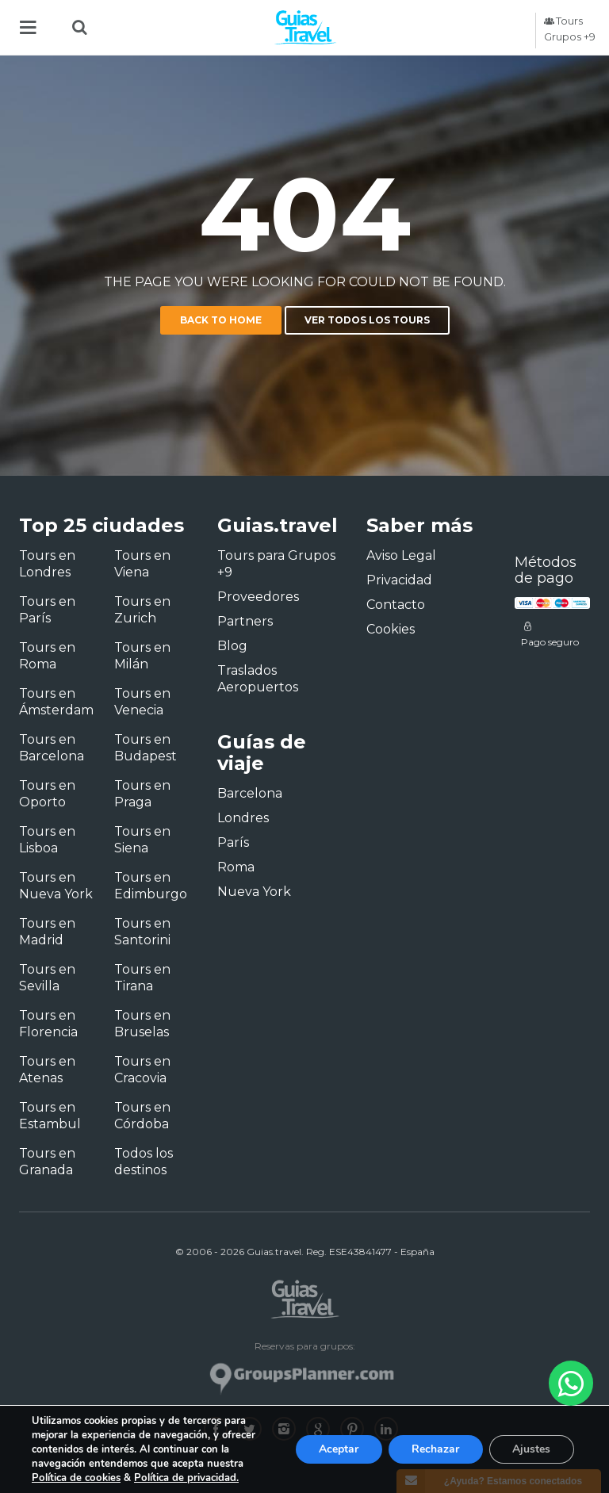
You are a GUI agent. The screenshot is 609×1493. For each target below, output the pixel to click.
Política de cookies (75, 1478)
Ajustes (531, 1449)
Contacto (395, 604)
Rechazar (434, 1449)
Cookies (390, 629)
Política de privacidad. (184, 1478)
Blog (232, 645)
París (233, 842)
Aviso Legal (401, 555)
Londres (243, 817)
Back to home (221, 320)
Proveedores (258, 596)
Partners (245, 621)
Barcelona (249, 793)
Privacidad (399, 580)
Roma (236, 867)
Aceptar (337, 1449)
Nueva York (254, 891)
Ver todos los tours (367, 320)
